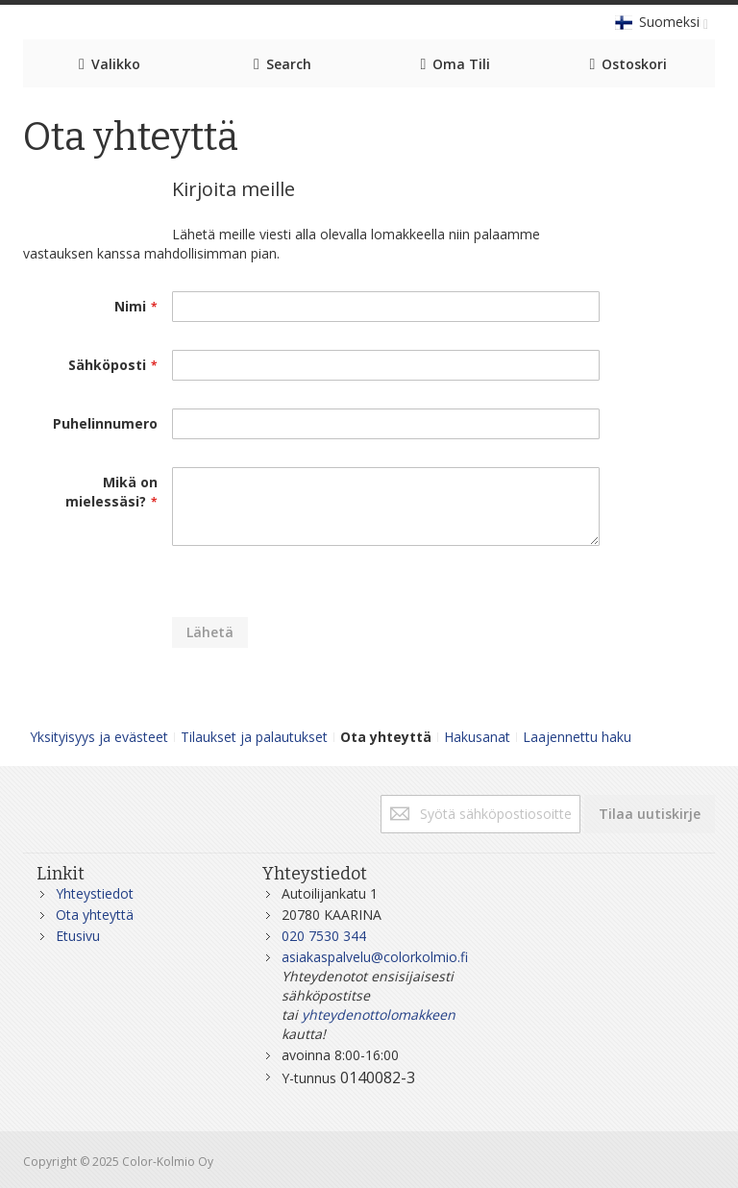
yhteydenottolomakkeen (378, 1014)
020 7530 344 (324, 936)
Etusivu (78, 936)
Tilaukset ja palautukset (254, 737)
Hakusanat (477, 737)
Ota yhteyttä (95, 914)
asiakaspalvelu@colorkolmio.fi (375, 957)
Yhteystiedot (95, 893)
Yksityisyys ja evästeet (99, 737)
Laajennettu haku (577, 737)
